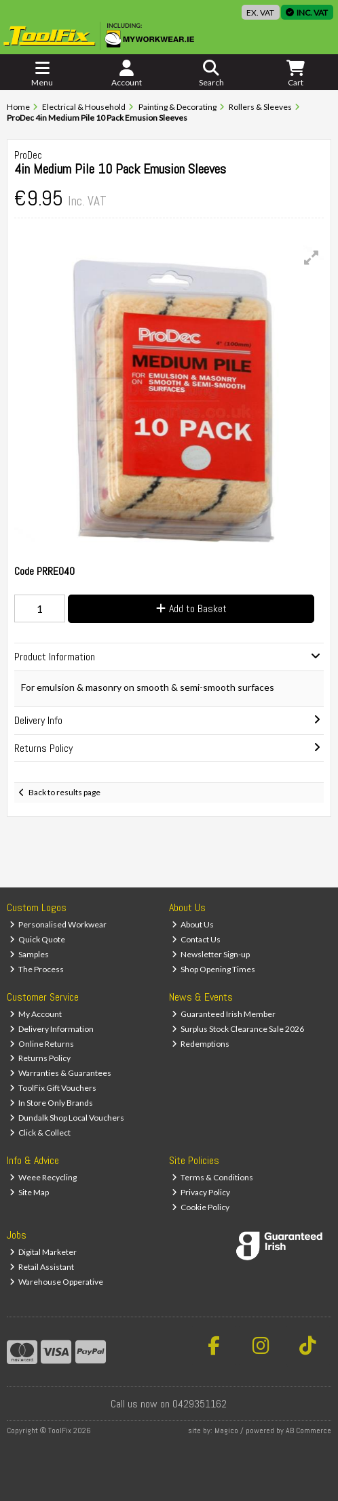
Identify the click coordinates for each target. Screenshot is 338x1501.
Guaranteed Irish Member (224, 1014)
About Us (193, 924)
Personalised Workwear (58, 924)
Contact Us (196, 939)
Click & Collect (40, 1132)
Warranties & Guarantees (61, 1073)
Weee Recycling (43, 1177)
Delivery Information (52, 1029)
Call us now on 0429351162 (169, 1404)
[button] (311, 257)
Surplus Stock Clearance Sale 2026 (238, 1029)
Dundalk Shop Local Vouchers (67, 1118)
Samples (30, 954)
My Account (36, 1014)
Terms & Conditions (213, 1177)
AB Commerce (308, 1430)
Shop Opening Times (214, 969)
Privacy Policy (201, 1192)
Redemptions (201, 1044)
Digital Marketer (43, 1252)
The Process (37, 969)
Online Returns (42, 1044)
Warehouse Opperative (57, 1282)
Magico (226, 1430)
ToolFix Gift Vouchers (53, 1088)
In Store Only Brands (52, 1103)
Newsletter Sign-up (211, 954)
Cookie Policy (201, 1207)
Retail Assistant (42, 1267)
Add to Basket (191, 608)
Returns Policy (40, 1058)
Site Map (30, 1192)
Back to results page (64, 792)
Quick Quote (38, 939)
